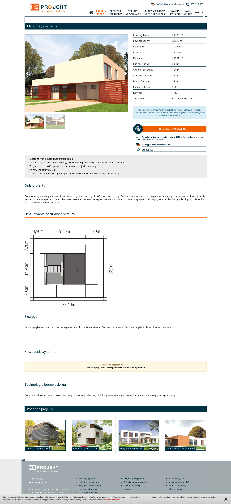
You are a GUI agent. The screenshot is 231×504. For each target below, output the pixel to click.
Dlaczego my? (175, 488)
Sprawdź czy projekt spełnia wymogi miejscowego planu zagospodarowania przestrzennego (77, 162)
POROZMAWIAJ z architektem (170, 4)
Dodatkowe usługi (177, 485)
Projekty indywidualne (90, 485)
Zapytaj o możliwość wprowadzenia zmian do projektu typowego (63, 166)
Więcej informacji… (113, 500)
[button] (28, 73)
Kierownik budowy (88, 488)
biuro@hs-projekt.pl (41, 482)
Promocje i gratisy (177, 478)
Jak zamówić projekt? (179, 482)
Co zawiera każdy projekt (42, 169)
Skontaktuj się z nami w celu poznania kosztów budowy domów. (115, 367)
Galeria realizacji (132, 485)
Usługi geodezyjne (88, 492)
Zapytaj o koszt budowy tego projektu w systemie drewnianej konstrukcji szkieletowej (74, 173)
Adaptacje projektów (89, 482)
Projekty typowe (87, 478)
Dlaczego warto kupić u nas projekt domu (51, 158)
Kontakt (127, 488)
